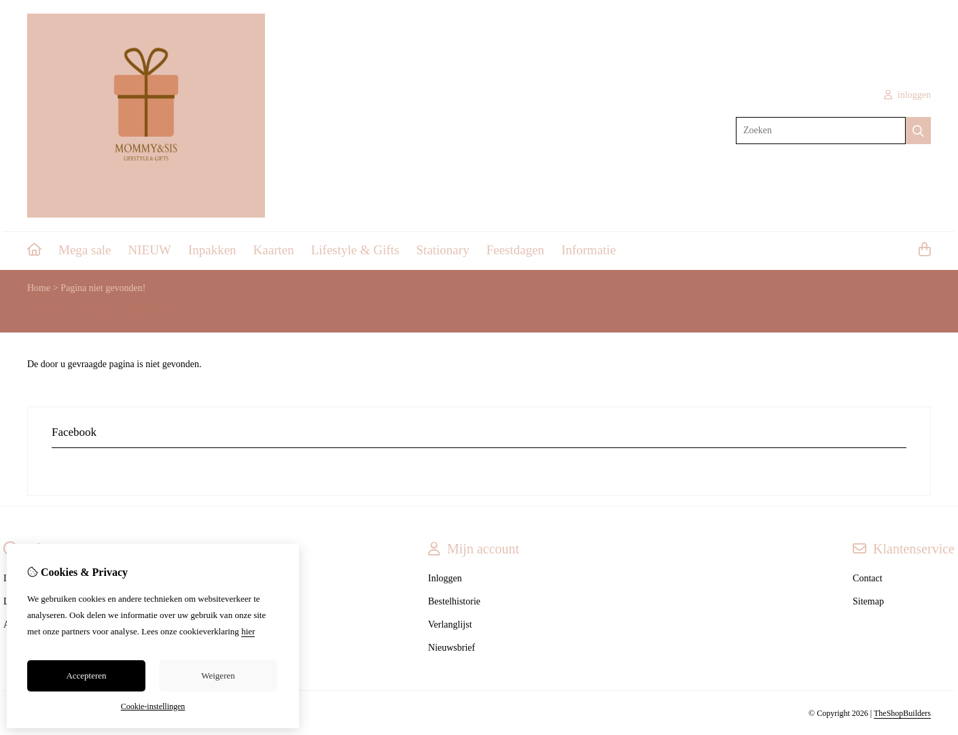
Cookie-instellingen (153, 706)
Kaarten (273, 250)
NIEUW (149, 250)
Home (38, 288)
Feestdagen (515, 250)
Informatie (588, 250)
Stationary (442, 250)
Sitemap (868, 601)
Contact (868, 578)
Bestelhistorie (454, 601)
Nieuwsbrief (451, 648)
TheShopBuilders (902, 713)
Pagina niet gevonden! (102, 288)
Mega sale (84, 250)
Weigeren (217, 675)
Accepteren (86, 675)
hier (248, 631)
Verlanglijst (450, 624)
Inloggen (445, 578)
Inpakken (212, 250)
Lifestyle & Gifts (355, 250)
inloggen (908, 95)
